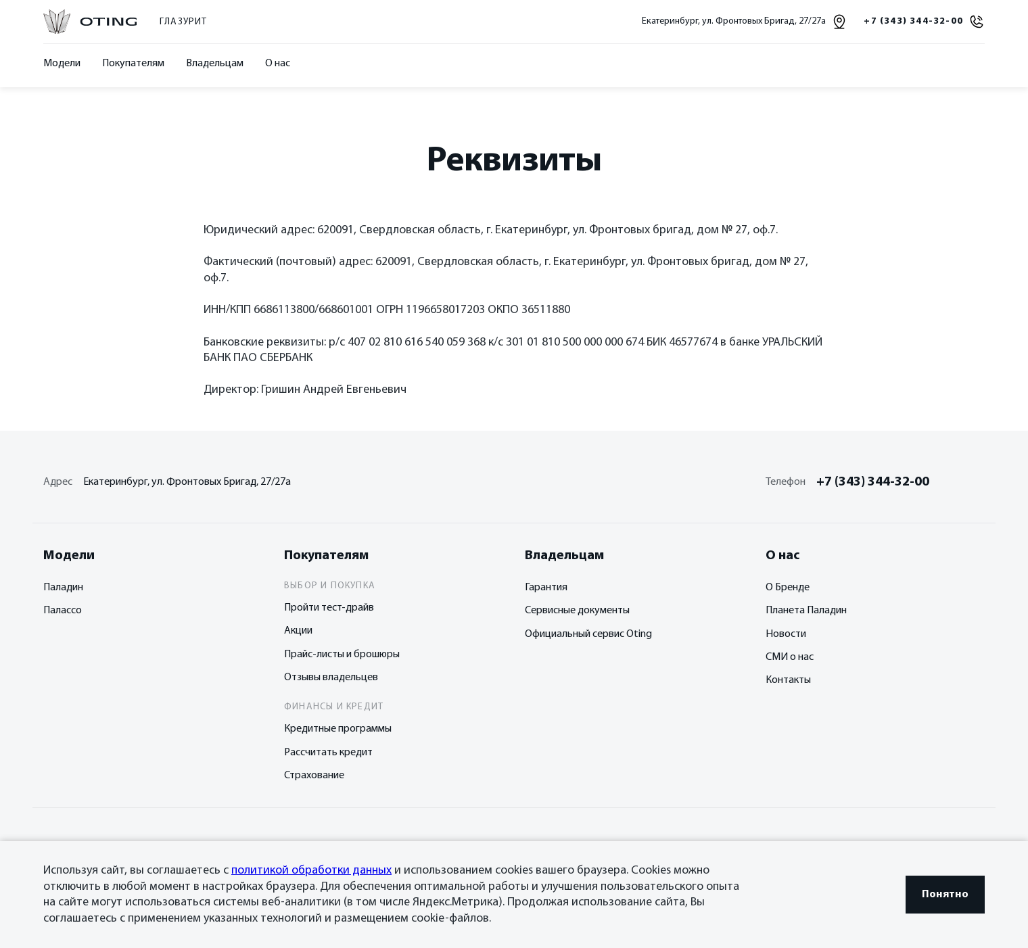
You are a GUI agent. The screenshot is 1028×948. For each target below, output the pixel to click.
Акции (298, 630)
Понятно (945, 894)
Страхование (314, 775)
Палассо (62, 610)
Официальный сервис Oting (588, 634)
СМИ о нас (790, 657)
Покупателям (133, 63)
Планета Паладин (806, 610)
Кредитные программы (338, 729)
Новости (786, 634)
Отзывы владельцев (331, 677)
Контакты (788, 680)
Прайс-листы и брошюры (342, 654)
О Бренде (788, 587)
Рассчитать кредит (328, 752)
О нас (277, 63)
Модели (61, 63)
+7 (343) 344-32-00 (872, 482)
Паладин (63, 587)
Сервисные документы (577, 610)
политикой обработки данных (311, 870)
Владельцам (214, 63)
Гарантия (546, 587)
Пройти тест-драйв (329, 607)
